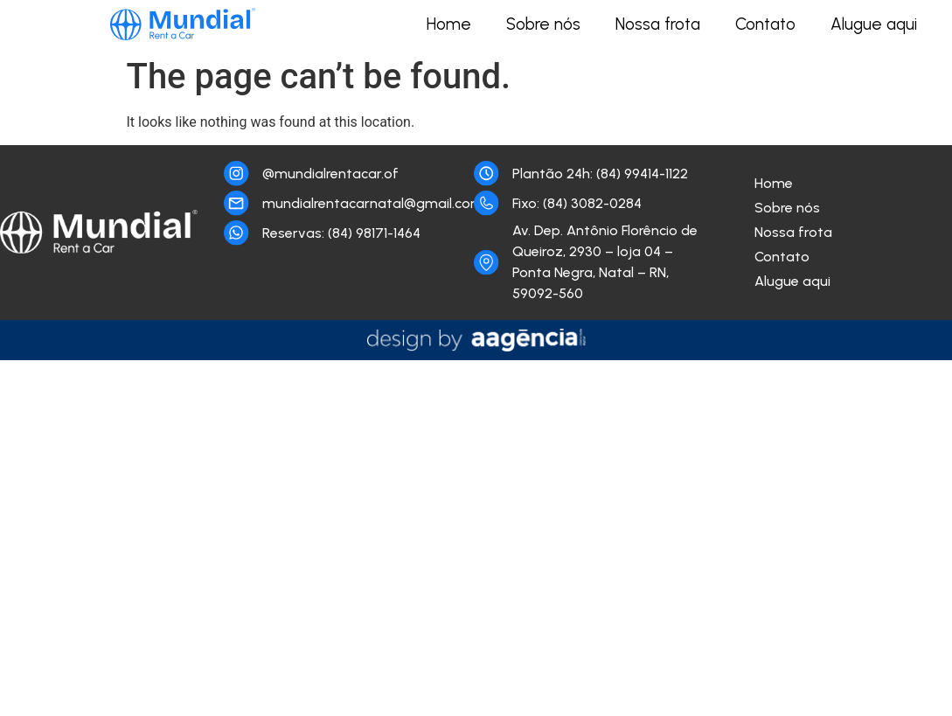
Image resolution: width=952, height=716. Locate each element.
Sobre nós (543, 24)
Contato (765, 24)
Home (449, 24)
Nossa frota (657, 24)
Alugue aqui (873, 24)
